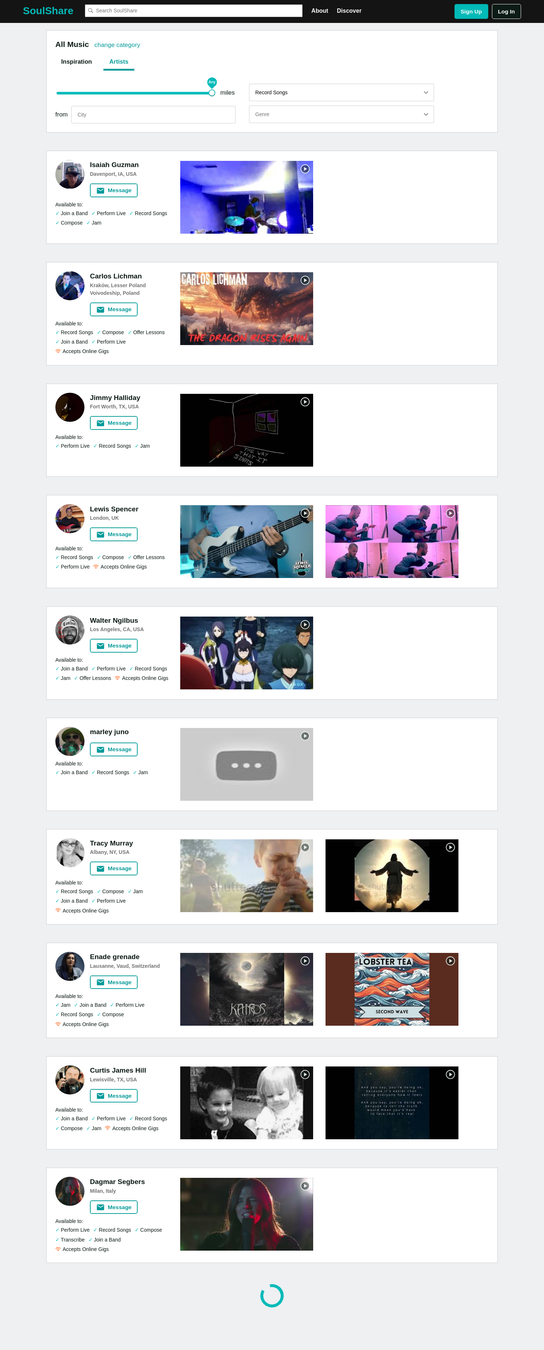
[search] (153, 114)
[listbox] (341, 92)
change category (117, 44)
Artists (118, 61)
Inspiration (76, 61)
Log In (506, 11)
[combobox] (194, 10)
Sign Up (471, 11)
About (319, 11)
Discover (349, 11)
